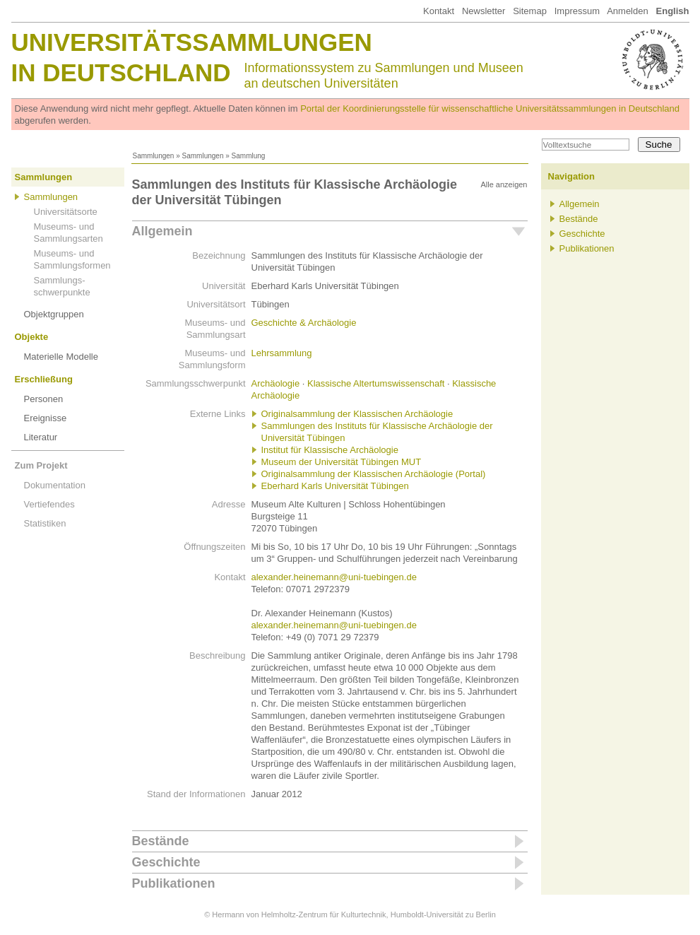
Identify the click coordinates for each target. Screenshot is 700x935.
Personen (44, 399)
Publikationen (173, 883)
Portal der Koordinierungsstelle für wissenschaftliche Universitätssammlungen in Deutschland (490, 108)
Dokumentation (54, 485)
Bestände (160, 841)
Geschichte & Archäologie (304, 322)
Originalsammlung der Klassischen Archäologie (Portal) (373, 474)
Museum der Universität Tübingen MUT (341, 462)
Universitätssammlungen (191, 42)
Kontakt (438, 11)
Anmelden (627, 11)
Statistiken (45, 523)
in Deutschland (121, 72)
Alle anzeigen (503, 184)
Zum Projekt (41, 465)
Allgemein (162, 231)
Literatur (41, 437)
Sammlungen (153, 156)
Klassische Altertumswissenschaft (375, 383)
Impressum (577, 11)
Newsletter (483, 11)
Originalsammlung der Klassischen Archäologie (357, 413)
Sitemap (530, 11)
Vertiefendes (49, 504)
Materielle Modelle (61, 356)
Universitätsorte (65, 211)
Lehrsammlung (281, 353)
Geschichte (166, 862)
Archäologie (275, 383)
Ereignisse (45, 418)
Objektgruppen (54, 314)
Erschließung (44, 379)
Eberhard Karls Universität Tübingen (335, 486)
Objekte (32, 336)
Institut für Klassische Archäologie (329, 450)
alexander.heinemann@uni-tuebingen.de (334, 577)
